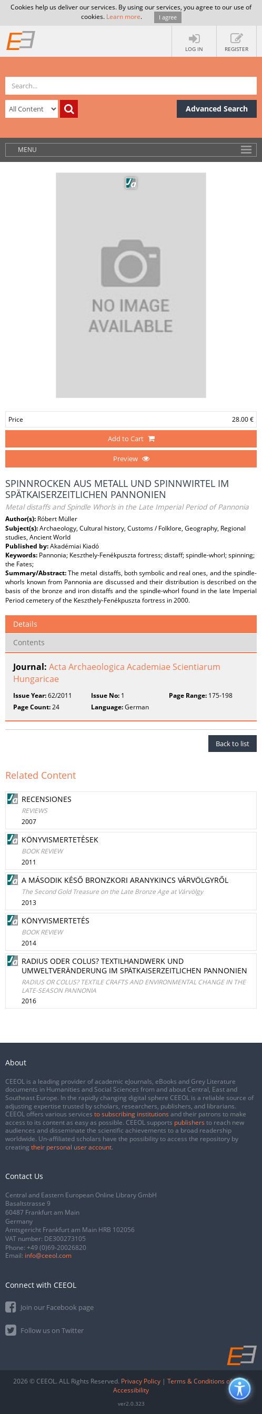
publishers (189, 1122)
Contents (29, 642)
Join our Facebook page (49, 1306)
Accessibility (131, 1390)
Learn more (123, 16)
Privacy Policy (140, 1381)
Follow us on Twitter (44, 1329)
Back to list (232, 743)
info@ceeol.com (48, 1255)
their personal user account (71, 1147)
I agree (168, 17)
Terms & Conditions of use (205, 1381)
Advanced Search (217, 109)
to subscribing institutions (131, 1114)
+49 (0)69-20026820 (56, 1247)
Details (25, 624)
